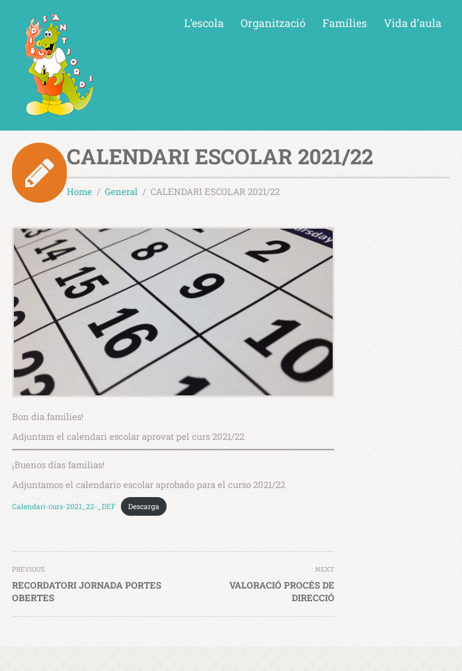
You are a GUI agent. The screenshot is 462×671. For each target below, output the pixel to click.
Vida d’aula (413, 23)
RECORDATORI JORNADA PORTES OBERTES (86, 591)
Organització (273, 23)
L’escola (204, 23)
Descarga (143, 506)
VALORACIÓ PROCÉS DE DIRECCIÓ (281, 591)
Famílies (344, 23)
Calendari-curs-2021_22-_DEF (64, 506)
